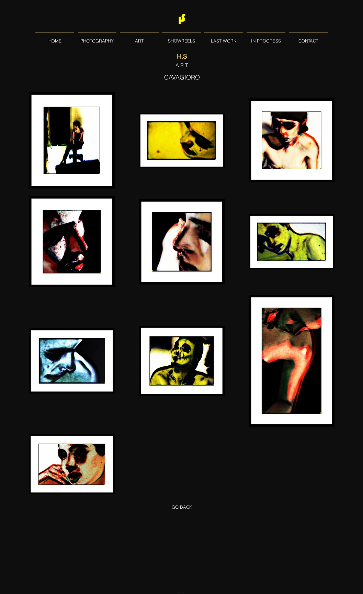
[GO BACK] (182, 506)
